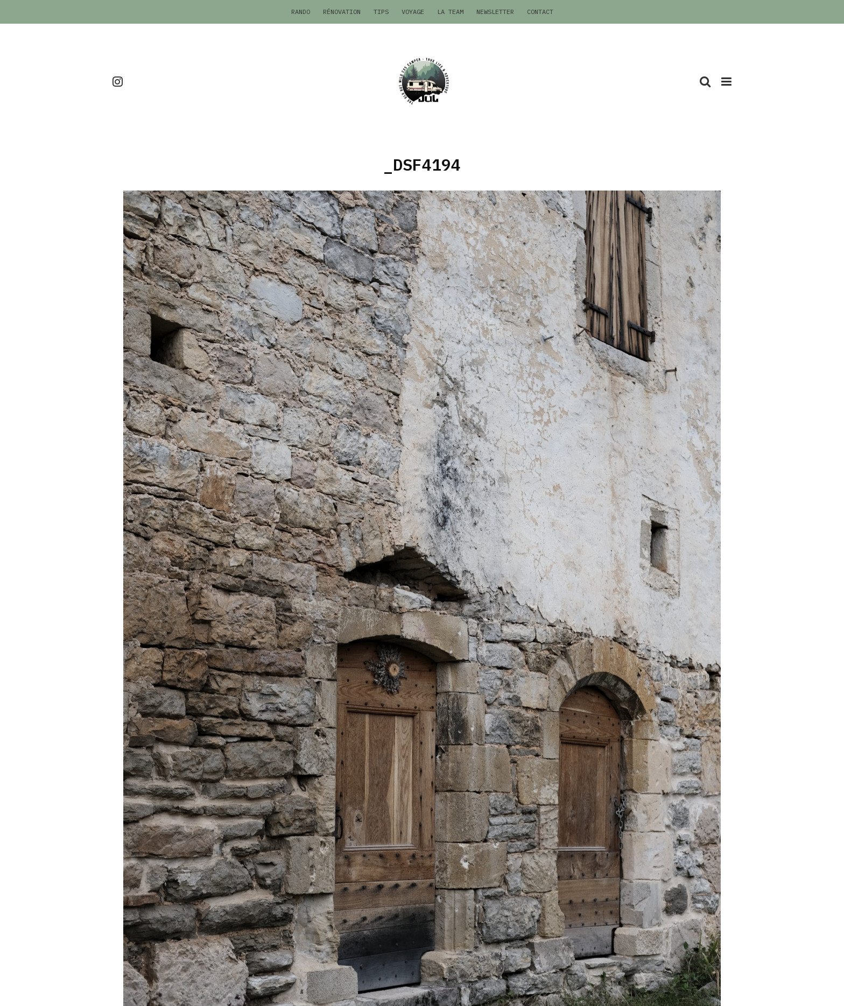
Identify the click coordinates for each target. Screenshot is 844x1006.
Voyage (413, 12)
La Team (450, 12)
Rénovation (342, 12)
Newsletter (495, 12)
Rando (300, 12)
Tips (381, 12)
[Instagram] (117, 81)
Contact (540, 12)
